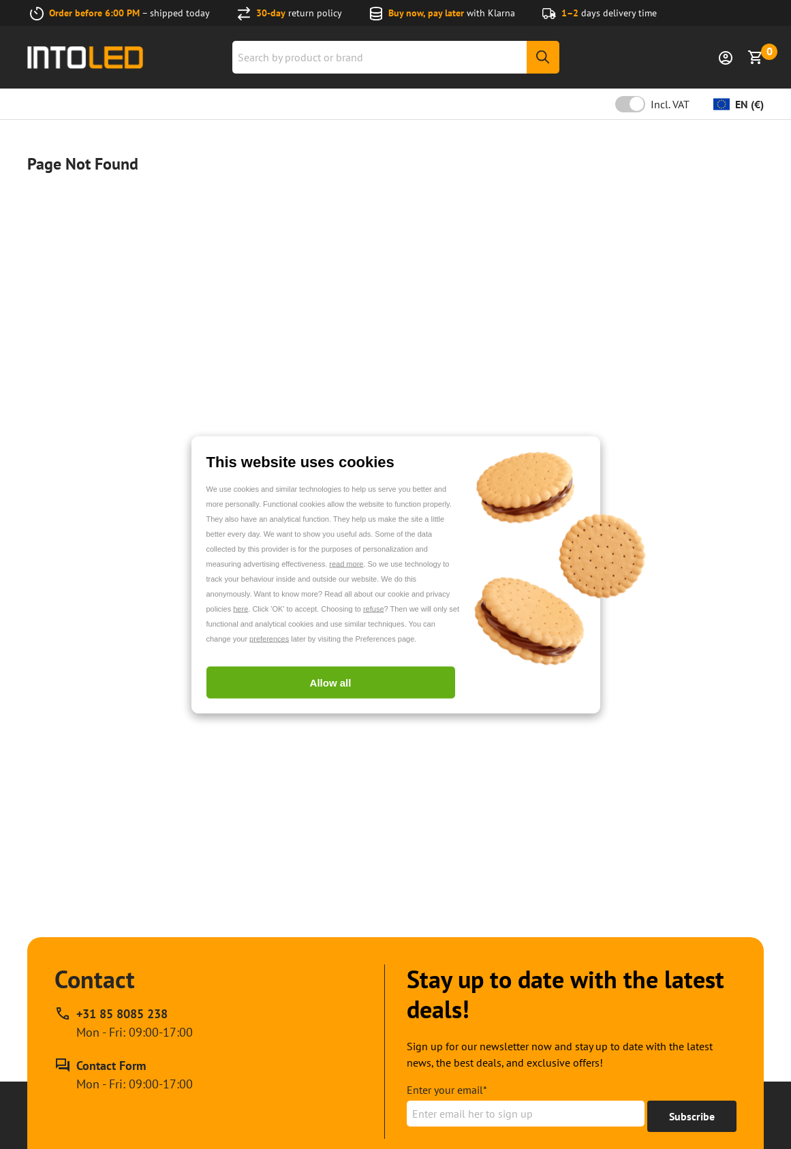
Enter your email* (447, 1090)
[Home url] (85, 57)
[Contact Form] (124, 1074)
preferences (269, 638)
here (240, 608)
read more (346, 563)
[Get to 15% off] (691, 1116)
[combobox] (395, 57)
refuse (373, 608)
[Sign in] (725, 57)
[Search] (543, 57)
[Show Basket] (755, 57)
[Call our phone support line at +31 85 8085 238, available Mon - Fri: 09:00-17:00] (124, 1023)
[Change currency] (738, 104)
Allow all (331, 682)
